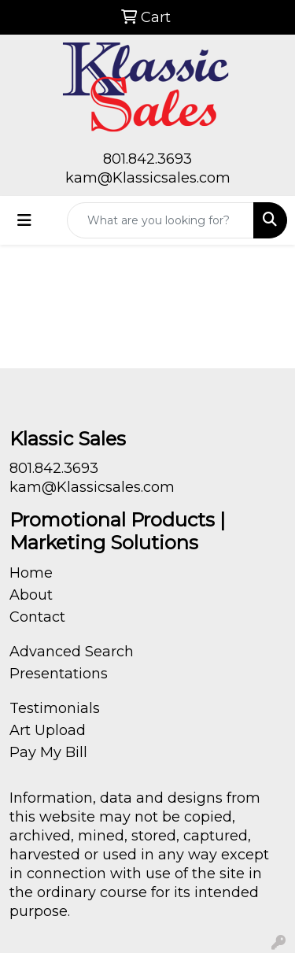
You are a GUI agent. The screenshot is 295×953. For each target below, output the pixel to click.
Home (31, 573)
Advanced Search (71, 651)
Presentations (58, 673)
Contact (37, 617)
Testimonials (54, 708)
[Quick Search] (160, 220)
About (31, 595)
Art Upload (47, 730)
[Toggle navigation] (24, 220)
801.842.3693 (147, 159)
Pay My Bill (48, 752)
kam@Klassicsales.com (147, 178)
